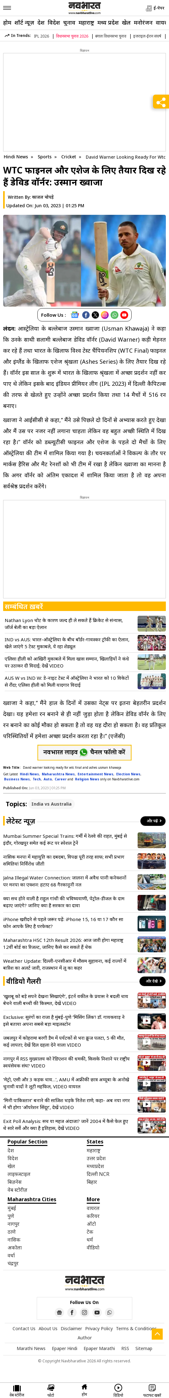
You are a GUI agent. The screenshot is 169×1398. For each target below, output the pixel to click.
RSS (125, 1348)
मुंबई (12, 1208)
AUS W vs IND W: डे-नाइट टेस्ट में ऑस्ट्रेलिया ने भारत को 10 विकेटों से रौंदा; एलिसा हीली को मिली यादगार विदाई (67, 681)
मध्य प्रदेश (108, 22)
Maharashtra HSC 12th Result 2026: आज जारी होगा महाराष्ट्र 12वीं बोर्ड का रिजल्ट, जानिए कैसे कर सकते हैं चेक (63, 943)
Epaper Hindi (64, 1348)
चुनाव (69, 22)
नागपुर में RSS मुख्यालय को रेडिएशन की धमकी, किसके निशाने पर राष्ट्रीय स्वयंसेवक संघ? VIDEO (66, 1062)
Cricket (69, 157)
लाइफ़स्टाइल (19, 1174)
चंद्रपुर (13, 1263)
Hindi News (16, 157)
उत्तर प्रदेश (96, 1158)
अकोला (15, 1247)
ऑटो (91, 1223)
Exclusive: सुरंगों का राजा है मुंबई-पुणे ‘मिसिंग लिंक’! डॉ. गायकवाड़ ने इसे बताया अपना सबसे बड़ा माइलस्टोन (64, 1020)
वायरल (93, 1208)
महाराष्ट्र (86, 22)
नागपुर (13, 1223)
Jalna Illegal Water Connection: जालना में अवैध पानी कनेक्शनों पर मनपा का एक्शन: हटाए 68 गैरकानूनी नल (64, 881)
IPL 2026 (41, 36)
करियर (93, 1216)
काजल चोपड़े (43, 197)
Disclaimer (71, 1328)
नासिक (14, 1239)
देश (41, 22)
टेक (90, 1231)
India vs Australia (51, 804)
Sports (45, 157)
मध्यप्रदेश (95, 1166)
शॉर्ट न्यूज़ (24, 22)
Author (85, 1338)
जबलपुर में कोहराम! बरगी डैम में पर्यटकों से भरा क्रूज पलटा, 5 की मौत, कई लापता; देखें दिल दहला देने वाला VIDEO (64, 1041)
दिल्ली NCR (98, 1174)
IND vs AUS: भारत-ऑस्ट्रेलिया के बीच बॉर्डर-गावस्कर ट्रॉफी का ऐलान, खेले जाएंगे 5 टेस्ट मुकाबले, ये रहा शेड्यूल (67, 642)
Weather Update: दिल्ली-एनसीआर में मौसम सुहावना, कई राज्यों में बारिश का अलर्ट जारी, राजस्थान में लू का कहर (64, 964)
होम (7, 22)
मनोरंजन (143, 22)
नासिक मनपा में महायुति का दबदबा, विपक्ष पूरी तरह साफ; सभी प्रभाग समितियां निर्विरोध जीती (63, 860)
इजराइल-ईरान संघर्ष (147, 36)
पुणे (11, 1216)
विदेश (54, 22)
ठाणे (12, 1231)
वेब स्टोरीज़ (17, 1189)
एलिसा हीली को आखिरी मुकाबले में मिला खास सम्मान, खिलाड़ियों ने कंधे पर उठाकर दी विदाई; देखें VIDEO (67, 662)
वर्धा (11, 1255)
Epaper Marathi (99, 1348)
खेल (126, 22)
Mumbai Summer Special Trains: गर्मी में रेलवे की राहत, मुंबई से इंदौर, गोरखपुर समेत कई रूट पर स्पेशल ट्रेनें (65, 839)
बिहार (92, 1181)
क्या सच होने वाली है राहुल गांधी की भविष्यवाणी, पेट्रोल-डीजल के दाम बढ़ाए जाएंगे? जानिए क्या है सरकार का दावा (63, 901)
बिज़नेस (15, 1181)
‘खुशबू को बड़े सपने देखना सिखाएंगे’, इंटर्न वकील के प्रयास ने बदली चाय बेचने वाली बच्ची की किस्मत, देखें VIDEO (65, 999)
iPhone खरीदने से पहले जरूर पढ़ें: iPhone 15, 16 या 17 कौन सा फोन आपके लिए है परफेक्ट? (63, 922)
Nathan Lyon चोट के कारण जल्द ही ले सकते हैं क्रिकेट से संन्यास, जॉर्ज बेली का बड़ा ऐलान (64, 623)
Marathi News (31, 1348)
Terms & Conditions (136, 1328)
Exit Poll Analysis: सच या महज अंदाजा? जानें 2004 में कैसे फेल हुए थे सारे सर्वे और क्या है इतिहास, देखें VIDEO (65, 1124)
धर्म (90, 1239)
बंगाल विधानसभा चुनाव (110, 36)
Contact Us (24, 1328)
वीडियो (93, 1247)
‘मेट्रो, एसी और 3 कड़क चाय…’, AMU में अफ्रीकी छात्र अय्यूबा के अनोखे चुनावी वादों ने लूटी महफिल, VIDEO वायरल (66, 1083)
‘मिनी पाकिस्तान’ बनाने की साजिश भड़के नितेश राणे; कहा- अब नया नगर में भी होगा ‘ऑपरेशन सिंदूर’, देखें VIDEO (66, 1103)
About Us (48, 1328)
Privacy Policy (99, 1328)
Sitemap (143, 1348)
